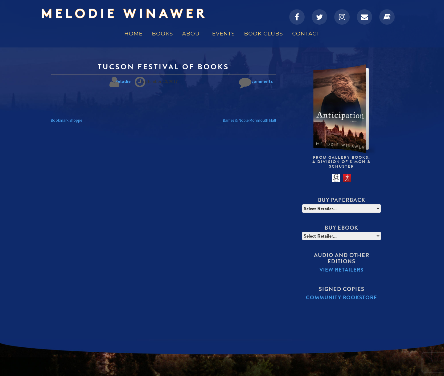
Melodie (122, 81)
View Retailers (341, 270)
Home (133, 34)
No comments (256, 81)
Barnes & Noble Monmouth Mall (249, 120)
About (192, 34)
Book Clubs (263, 34)
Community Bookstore (341, 297)
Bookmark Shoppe (66, 120)
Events (223, 34)
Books (162, 34)
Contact (306, 34)
